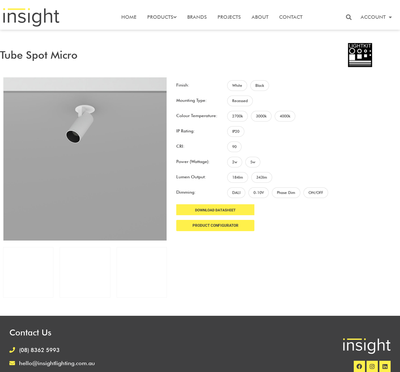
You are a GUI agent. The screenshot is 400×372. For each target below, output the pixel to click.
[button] (348, 17)
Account (376, 17)
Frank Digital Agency (243, 362)
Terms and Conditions (366, 332)
